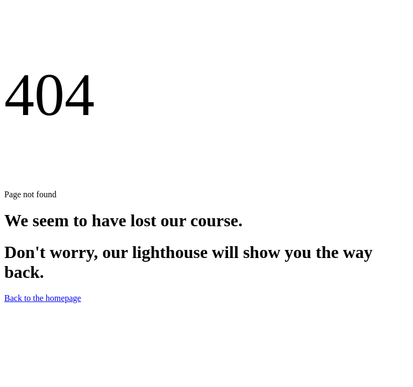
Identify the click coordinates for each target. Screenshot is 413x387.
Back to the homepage (42, 298)
